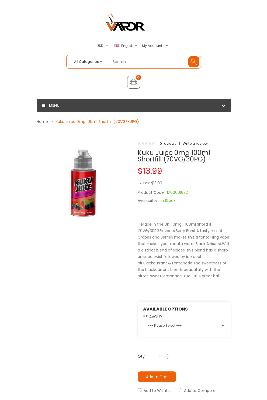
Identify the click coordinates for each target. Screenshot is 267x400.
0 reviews (168, 143)
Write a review (195, 143)
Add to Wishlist (157, 390)
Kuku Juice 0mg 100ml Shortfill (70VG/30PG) (97, 121)
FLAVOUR (154, 316)
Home (42, 121)
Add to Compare (200, 390)
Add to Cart (157, 377)
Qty (141, 356)
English (127, 45)
